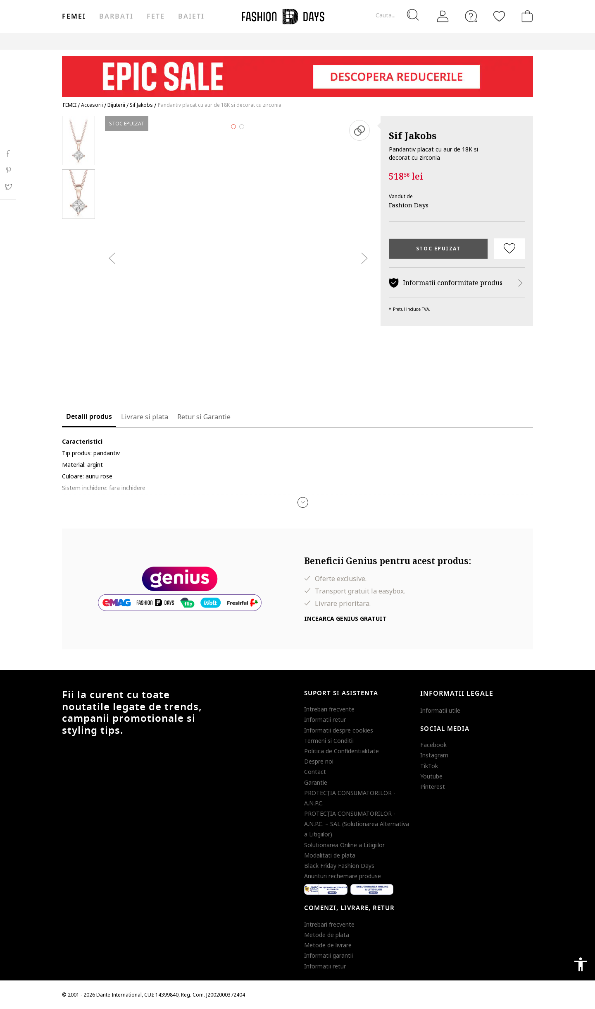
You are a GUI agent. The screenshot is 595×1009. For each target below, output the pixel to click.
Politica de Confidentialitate (341, 751)
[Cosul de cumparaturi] (525, 16)
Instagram (434, 755)
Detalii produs (89, 417)
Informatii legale (456, 694)
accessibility (580, 964)
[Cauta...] (397, 15)
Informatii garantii (328, 955)
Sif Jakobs (412, 135)
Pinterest (432, 786)
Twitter (8, 187)
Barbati (116, 17)
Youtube (431, 776)
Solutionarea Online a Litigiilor (344, 845)
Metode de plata (326, 935)
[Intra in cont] (443, 16)
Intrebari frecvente (329, 709)
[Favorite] (499, 16)
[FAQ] (471, 16)
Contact (315, 772)
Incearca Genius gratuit (345, 618)
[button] (303, 502)
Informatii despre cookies (338, 730)
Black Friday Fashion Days (339, 866)
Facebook (433, 745)
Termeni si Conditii (329, 741)
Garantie (315, 782)
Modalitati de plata (329, 855)
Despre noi (318, 761)
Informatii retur (325, 719)
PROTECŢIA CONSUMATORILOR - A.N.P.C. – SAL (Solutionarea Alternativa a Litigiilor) (356, 824)
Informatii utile (440, 710)
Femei (74, 17)
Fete (156, 17)
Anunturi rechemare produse (342, 876)
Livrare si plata (144, 416)
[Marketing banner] (297, 73)
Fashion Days (408, 205)
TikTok (429, 766)
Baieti (191, 17)
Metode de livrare (328, 945)
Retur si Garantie (204, 416)
